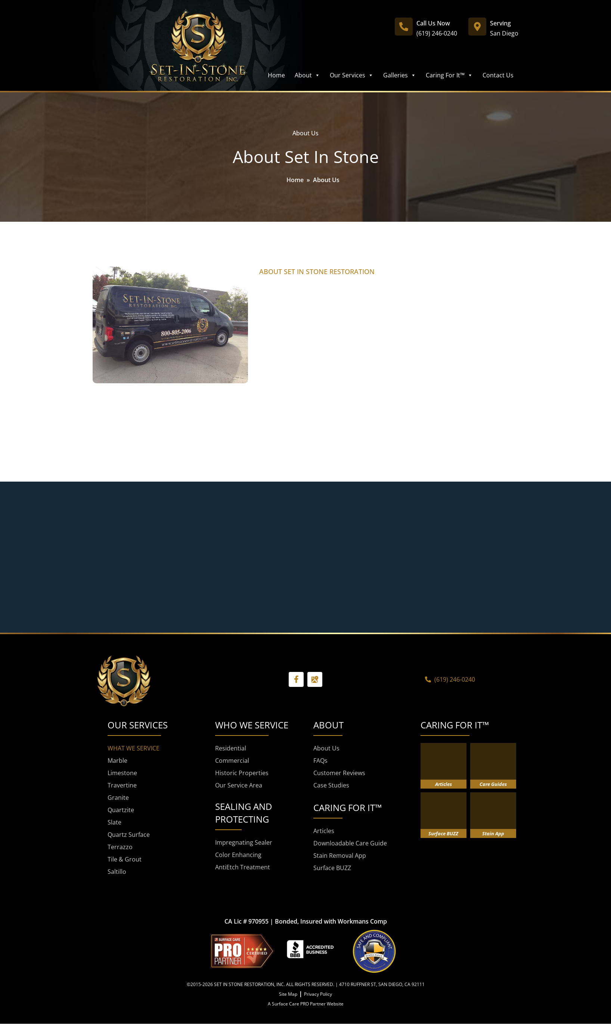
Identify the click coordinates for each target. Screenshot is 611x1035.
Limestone (122, 773)
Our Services (351, 75)
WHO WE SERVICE (251, 725)
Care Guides (493, 784)
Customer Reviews (339, 773)
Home (276, 75)
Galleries (399, 75)
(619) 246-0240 (436, 33)
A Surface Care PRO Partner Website (306, 1004)
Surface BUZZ (332, 868)
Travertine (122, 785)
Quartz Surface (129, 834)
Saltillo (117, 871)
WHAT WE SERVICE (133, 748)
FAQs (320, 760)
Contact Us (498, 75)
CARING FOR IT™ (455, 725)
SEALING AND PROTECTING (243, 812)
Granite (118, 797)
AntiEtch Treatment (242, 867)
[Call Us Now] (404, 27)
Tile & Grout (125, 859)
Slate (114, 822)
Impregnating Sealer (243, 842)
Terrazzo (120, 847)
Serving (500, 23)
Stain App (493, 833)
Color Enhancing (238, 855)
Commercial (232, 760)
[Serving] (477, 27)
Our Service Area (238, 785)
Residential (230, 748)
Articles (323, 831)
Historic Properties (242, 773)
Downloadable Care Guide (350, 843)
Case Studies (331, 785)
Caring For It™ (449, 75)
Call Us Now (433, 23)
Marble (117, 760)
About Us (326, 748)
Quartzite (121, 810)
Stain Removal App (339, 855)
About (307, 75)
